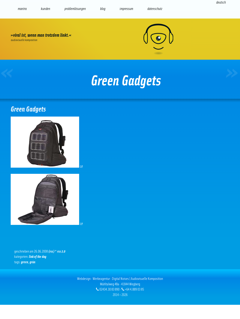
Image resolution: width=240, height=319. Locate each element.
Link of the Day (37, 257)
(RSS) (51, 251)
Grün (32, 262)
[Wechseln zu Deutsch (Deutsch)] (221, 2)
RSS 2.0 (61, 251)
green (24, 262)
